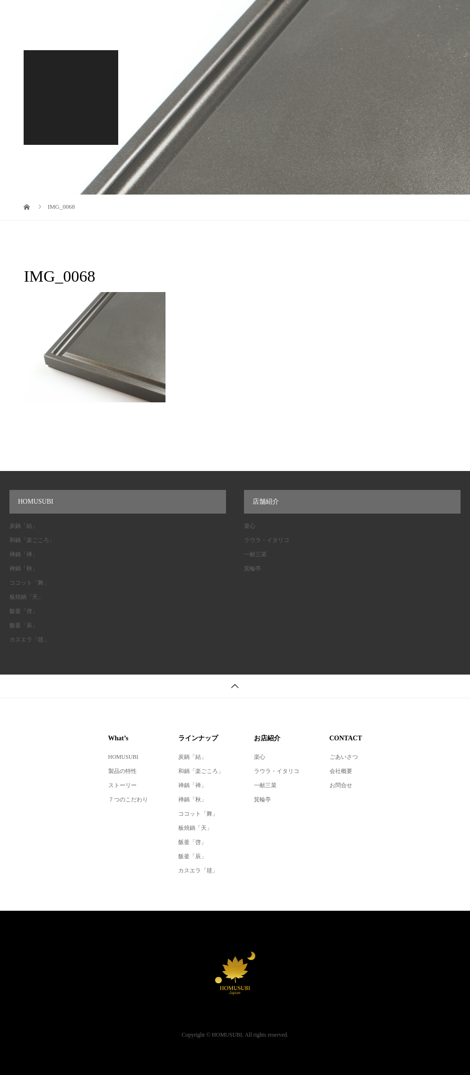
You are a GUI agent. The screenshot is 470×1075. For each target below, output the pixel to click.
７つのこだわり (128, 799)
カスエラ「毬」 (29, 639)
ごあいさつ (344, 757)
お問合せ (341, 785)
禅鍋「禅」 (23, 554)
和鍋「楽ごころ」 (32, 540)
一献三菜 (255, 554)
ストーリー (122, 785)
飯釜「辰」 (23, 625)
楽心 (249, 526)
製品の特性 (122, 771)
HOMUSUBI (123, 757)
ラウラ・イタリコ (266, 540)
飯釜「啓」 (23, 611)
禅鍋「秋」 (23, 568)
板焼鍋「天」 (26, 597)
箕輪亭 (252, 568)
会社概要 (341, 771)
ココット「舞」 (29, 582)
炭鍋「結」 (23, 526)
